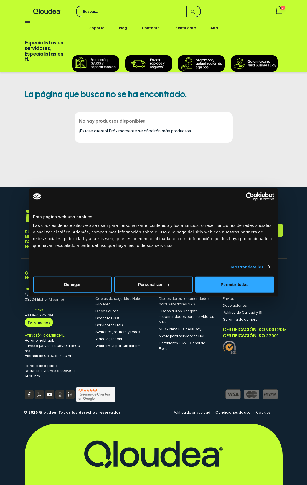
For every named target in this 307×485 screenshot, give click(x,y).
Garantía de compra (240, 319)
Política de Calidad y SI (242, 312)
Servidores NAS (109, 325)
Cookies (263, 412)
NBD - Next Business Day (180, 329)
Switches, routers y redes (117, 332)
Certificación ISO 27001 (250, 335)
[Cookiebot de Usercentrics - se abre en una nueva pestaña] (250, 196)
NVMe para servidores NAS (182, 336)
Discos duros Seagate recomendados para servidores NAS (186, 316)
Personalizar (153, 284)
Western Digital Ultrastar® (117, 345)
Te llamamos (38, 322)
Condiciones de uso (233, 412)
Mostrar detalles (247, 266)
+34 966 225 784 (39, 315)
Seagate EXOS (108, 318)
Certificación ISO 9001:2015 (250, 329)
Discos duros (106, 311)
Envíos (228, 298)
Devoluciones (235, 305)
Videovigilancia (108, 338)
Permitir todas (235, 284)
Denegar (72, 284)
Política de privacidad (191, 412)
